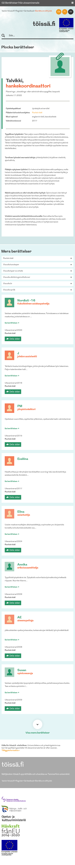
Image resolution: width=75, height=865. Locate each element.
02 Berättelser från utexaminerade (20, 3)
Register (19, 11)
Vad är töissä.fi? (8, 11)
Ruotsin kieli (37, 113)
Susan (21, 670)
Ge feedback (29, 11)
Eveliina (22, 459)
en (58, 12)
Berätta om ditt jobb (43, 11)
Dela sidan (14, 339)
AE (19, 617)
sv (70, 12)
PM (19, 406)
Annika (22, 564)
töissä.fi (44, 24)
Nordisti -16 (26, 300)
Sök (4, 35)
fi (65, 12)
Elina (20, 511)
